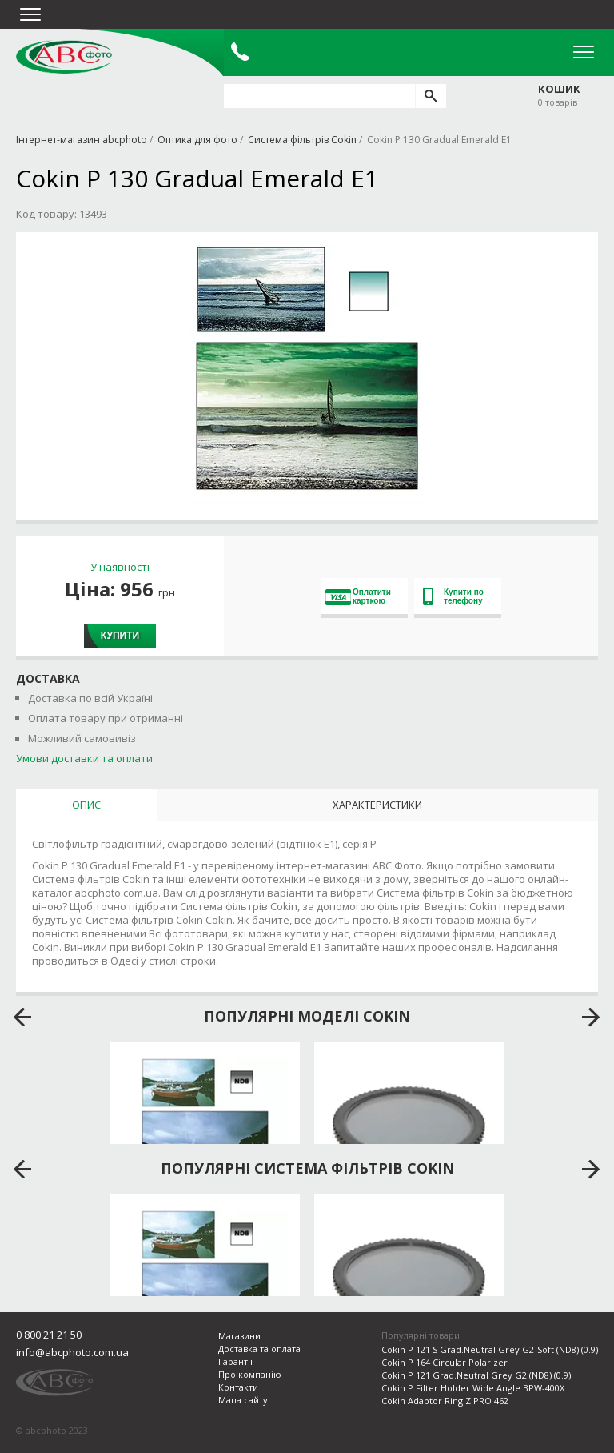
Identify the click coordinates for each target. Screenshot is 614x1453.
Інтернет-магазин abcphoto (81, 140)
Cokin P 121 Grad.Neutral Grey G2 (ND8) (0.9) (476, 1375)
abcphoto (64, 57)
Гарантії (235, 1361)
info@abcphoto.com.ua (72, 1352)
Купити (120, 635)
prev (23, 1017)
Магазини (239, 1336)
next (591, 1017)
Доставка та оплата (259, 1349)
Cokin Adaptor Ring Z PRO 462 (444, 1401)
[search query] (319, 96)
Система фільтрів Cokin (302, 140)
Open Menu (583, 52)
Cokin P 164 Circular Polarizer (444, 1362)
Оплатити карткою (358, 596)
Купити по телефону (453, 596)
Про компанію (249, 1374)
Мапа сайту (243, 1400)
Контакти (238, 1387)
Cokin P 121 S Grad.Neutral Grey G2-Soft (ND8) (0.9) (489, 1349)
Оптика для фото (197, 140)
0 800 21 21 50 (49, 1334)
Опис (86, 804)
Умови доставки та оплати (84, 758)
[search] (430, 96)
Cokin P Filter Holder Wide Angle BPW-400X (472, 1388)
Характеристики (377, 804)
